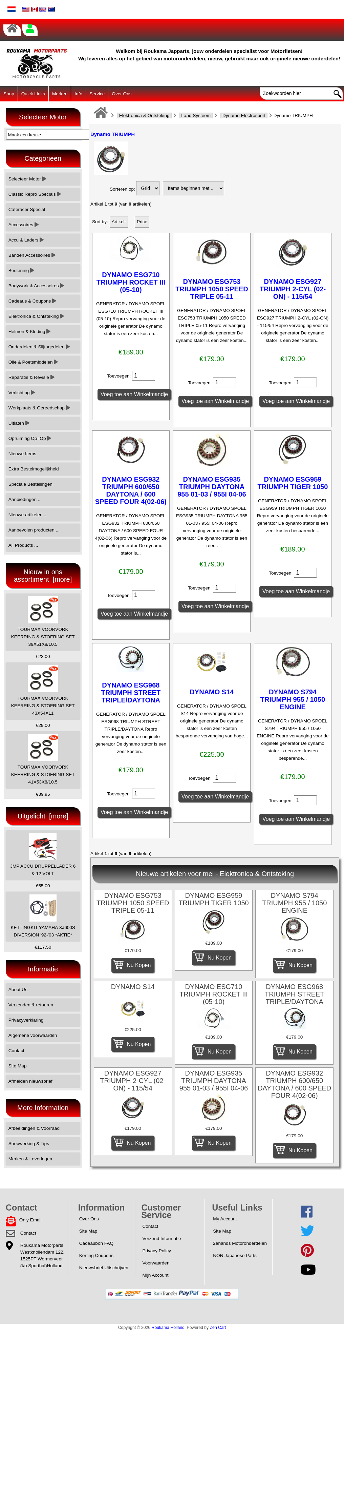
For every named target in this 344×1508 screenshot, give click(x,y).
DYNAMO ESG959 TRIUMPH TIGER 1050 (293, 483)
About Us (17, 989)
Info (78, 93)
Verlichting (21, 392)
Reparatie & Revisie (31, 377)
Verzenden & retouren (30, 1004)
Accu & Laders (26, 240)
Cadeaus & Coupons (32, 301)
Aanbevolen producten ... (34, 530)
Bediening (21, 270)
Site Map (17, 1065)
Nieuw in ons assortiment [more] (43, 575)
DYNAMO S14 (212, 692)
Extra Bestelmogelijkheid (33, 468)
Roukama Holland (168, 1327)
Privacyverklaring (26, 1020)
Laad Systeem (196, 115)
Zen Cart (218, 1327)
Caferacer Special (26, 209)
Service (97, 93)
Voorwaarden (155, 1262)
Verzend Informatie (161, 1238)
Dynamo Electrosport (243, 115)
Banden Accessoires (32, 255)
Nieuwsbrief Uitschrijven (103, 1267)
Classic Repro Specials (34, 194)
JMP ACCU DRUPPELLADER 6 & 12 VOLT (43, 854)
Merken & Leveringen (30, 1158)
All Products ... (23, 545)
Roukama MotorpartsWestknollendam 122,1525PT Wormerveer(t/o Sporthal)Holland (42, 1255)
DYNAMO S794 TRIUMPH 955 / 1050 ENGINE (292, 699)
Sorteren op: (122, 189)
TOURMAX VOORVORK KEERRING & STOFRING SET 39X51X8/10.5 (43, 621)
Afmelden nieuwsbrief (30, 1081)
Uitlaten (18, 423)
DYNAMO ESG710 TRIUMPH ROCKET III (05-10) (130, 282)
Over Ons (121, 93)
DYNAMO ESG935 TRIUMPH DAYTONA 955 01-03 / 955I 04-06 (211, 487)
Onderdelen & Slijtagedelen (39, 346)
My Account (225, 1218)
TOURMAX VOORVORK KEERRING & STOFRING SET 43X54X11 (43, 690)
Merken (59, 93)
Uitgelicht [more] (43, 816)
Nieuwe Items (22, 453)
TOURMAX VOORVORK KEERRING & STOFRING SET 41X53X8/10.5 (43, 759)
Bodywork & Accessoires (36, 285)
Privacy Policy (156, 1250)
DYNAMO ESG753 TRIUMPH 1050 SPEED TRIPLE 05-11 (211, 289)
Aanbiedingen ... (25, 499)
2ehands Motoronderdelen (240, 1243)
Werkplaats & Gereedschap (39, 407)
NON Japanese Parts (234, 1255)
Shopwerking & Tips (28, 1143)
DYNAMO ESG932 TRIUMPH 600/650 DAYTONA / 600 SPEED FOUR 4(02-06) (131, 490)
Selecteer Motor (27, 178)
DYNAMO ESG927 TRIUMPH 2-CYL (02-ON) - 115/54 (293, 289)
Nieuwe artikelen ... (28, 514)
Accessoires (23, 224)
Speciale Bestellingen (30, 484)
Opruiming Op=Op (29, 438)
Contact (16, 1050)
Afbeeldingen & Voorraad (34, 1128)
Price (142, 221)
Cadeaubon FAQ (96, 1243)
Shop (8, 93)
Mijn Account (155, 1275)
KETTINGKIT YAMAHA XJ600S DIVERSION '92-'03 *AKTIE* (43, 915)
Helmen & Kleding (29, 331)
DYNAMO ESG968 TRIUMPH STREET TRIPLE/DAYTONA (131, 692)
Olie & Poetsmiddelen (33, 362)
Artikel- (119, 221)
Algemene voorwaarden (32, 1035)
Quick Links (33, 93)
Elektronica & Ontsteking (144, 115)
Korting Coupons (96, 1255)
